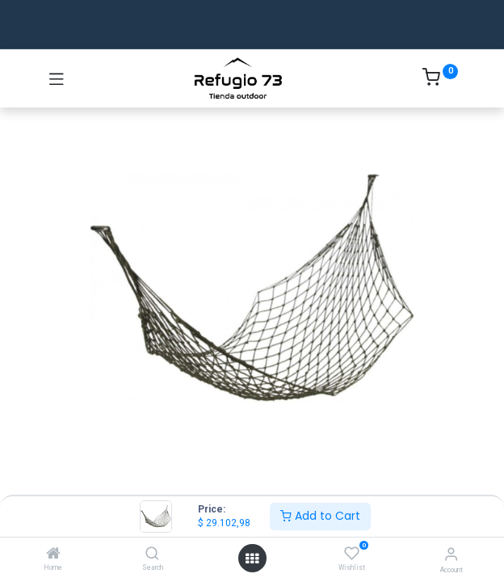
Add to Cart (320, 516)
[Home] (53, 554)
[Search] (152, 554)
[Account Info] (451, 554)
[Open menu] (252, 558)
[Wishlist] (352, 553)
